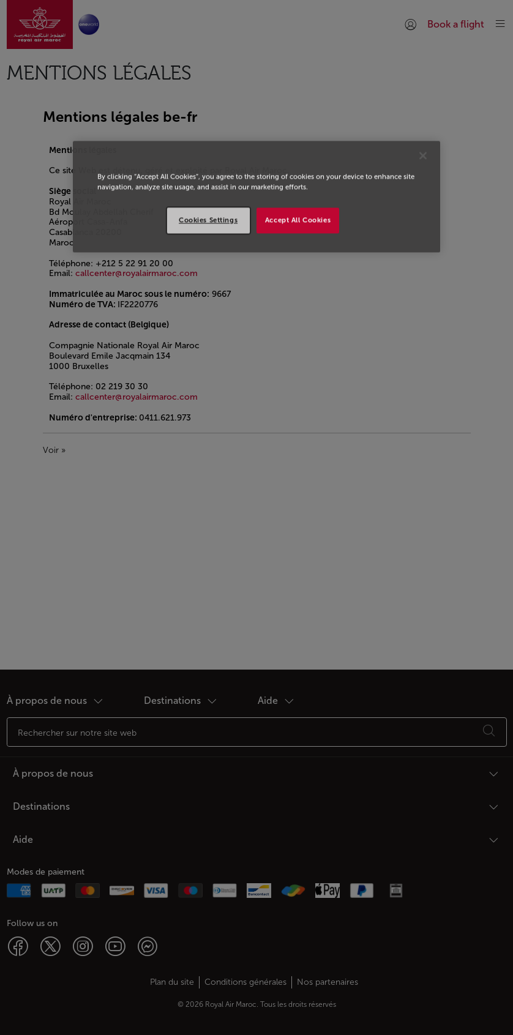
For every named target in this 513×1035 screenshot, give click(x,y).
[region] (256, 196)
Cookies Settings (208, 219)
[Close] (423, 155)
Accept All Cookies (298, 219)
